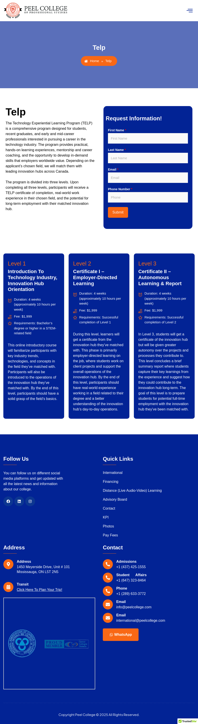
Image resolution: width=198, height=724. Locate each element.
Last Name (117, 150)
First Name (117, 130)
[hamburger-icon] (190, 10)
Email (113, 169)
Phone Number (120, 189)
